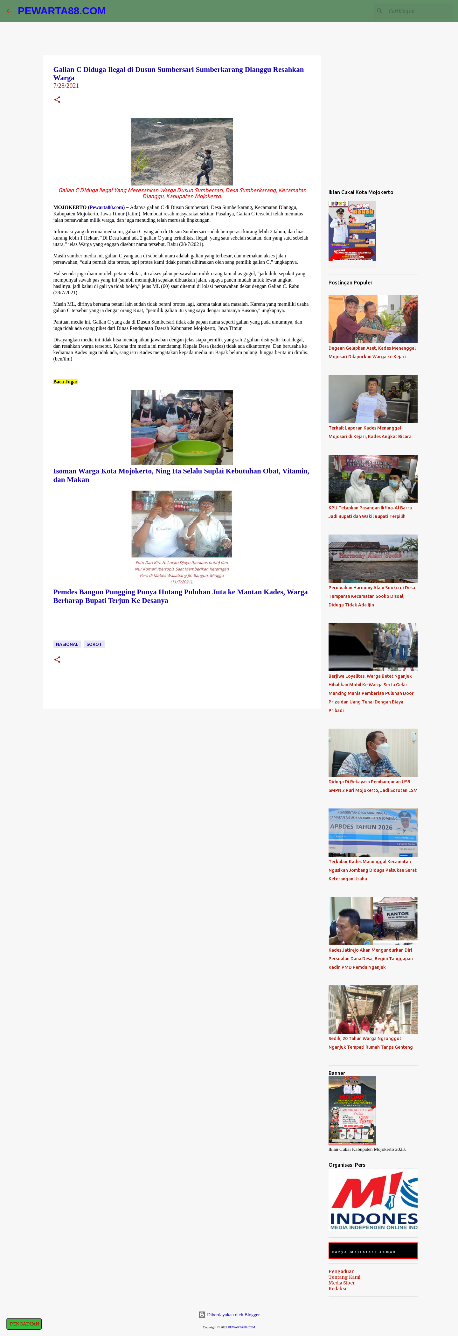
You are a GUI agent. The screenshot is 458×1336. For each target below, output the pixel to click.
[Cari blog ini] (419, 11)
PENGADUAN (24, 1324)
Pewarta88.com (106, 207)
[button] (57, 100)
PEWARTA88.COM (62, 11)
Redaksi (337, 1288)
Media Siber (342, 1283)
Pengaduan (342, 1271)
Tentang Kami (344, 1277)
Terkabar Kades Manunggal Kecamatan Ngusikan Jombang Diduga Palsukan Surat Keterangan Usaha (373, 870)
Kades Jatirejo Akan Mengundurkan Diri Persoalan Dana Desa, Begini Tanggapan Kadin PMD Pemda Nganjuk (371, 959)
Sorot (94, 644)
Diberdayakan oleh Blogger (229, 1314)
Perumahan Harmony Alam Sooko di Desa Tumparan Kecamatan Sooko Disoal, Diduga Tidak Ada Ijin (372, 596)
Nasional (67, 644)
